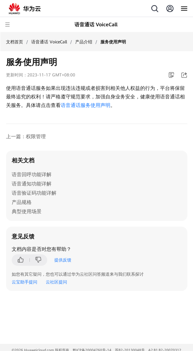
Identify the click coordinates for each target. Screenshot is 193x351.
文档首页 (14, 41)
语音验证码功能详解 (34, 193)
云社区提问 (56, 282)
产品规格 (22, 202)
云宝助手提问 (24, 282)
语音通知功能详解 (31, 184)
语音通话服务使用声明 (85, 105)
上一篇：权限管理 (26, 136)
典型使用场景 (27, 211)
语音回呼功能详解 (31, 174)
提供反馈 (62, 260)
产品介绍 (83, 41)
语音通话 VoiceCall (49, 41)
